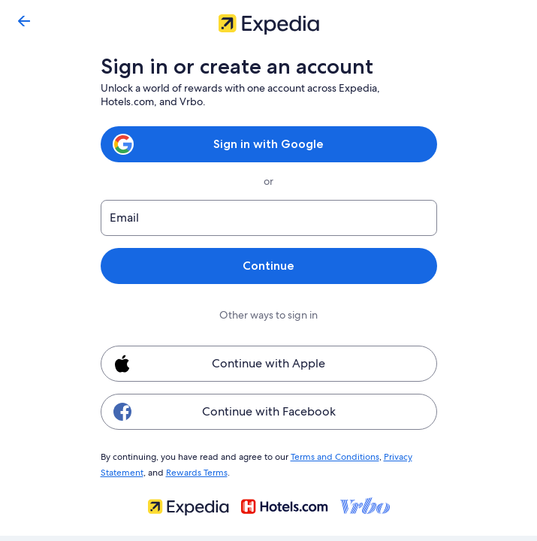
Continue (268, 265)
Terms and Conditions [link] (328, 456)
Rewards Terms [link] (194, 470)
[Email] (269, 218)
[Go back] (24, 21)
